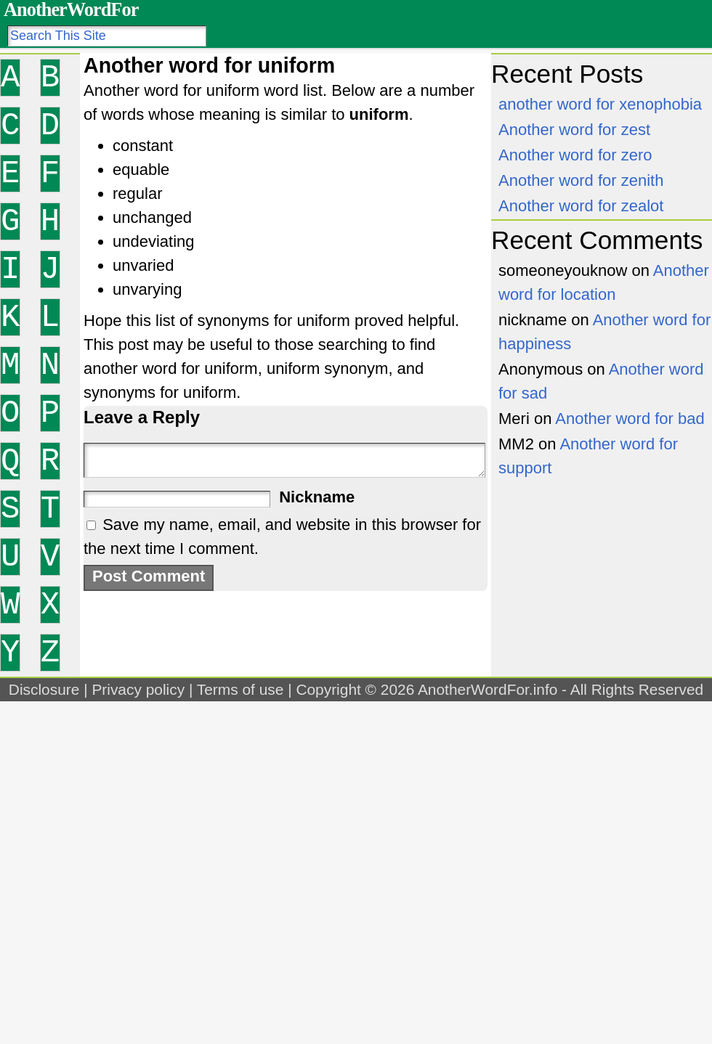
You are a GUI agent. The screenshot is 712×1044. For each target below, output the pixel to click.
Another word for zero (575, 155)
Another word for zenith (580, 180)
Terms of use (240, 689)
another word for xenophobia (600, 104)
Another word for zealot (580, 206)
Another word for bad (629, 418)
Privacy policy (138, 689)
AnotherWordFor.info (487, 689)
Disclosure (44, 689)
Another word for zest (574, 130)
